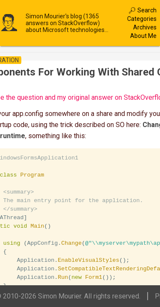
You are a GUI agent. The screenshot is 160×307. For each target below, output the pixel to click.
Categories (142, 18)
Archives (145, 27)
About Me (143, 35)
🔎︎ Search (142, 10)
